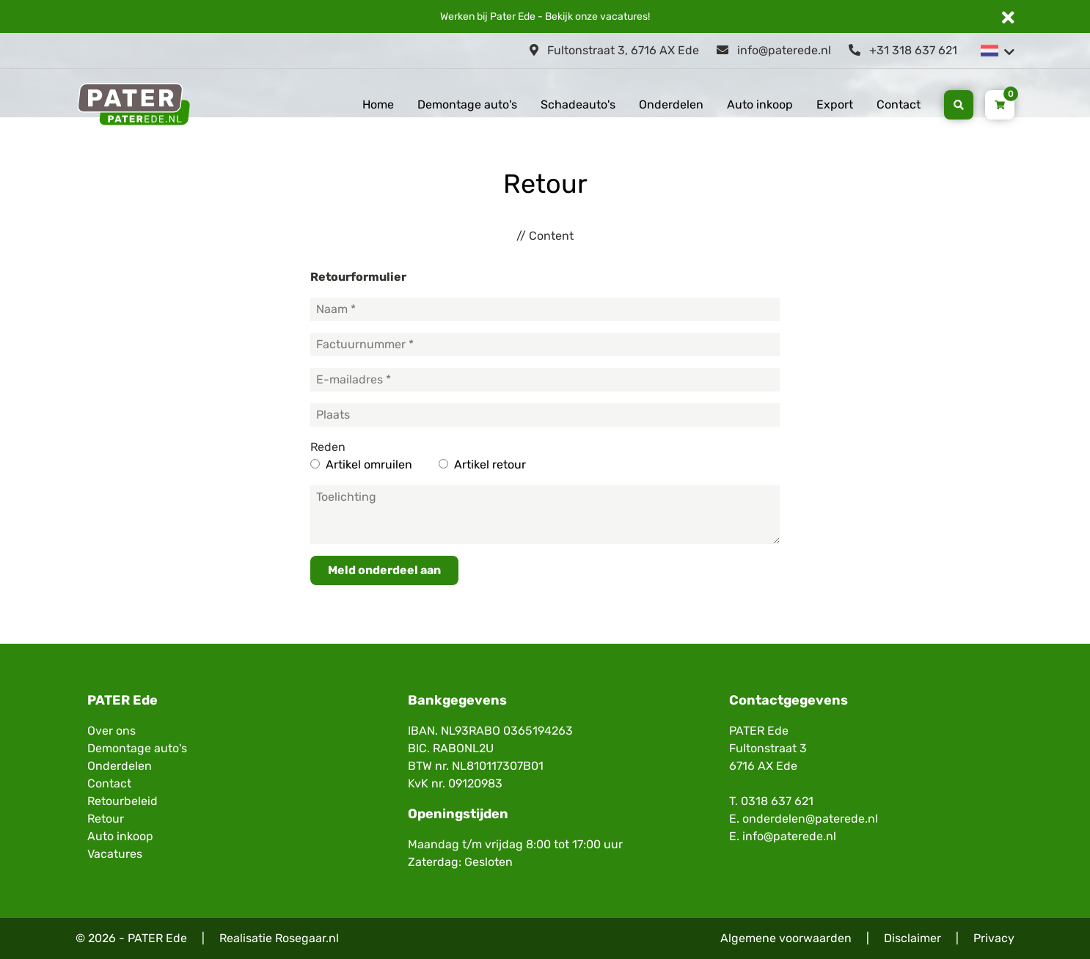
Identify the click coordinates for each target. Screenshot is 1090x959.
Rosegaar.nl (307, 938)
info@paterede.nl (774, 50)
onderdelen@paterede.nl (810, 819)
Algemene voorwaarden (786, 938)
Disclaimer (912, 938)
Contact (899, 104)
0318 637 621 (777, 801)
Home (378, 104)
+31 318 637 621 (903, 50)
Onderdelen (671, 104)
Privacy (993, 938)
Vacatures (114, 854)
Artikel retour (490, 464)
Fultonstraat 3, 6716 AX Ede (614, 50)
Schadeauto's (578, 104)
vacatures (624, 16)
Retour (105, 819)
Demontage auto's (467, 104)
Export (834, 104)
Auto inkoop (760, 104)
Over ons (111, 731)
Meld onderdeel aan (384, 570)
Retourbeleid (122, 801)
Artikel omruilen (369, 464)
